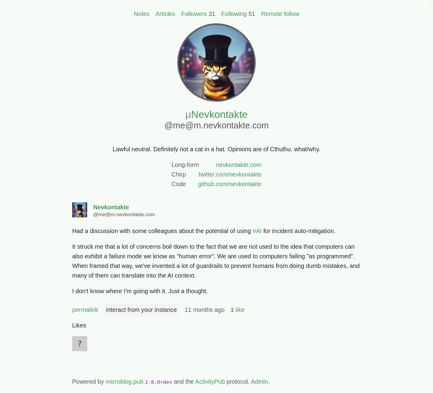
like (238, 309)
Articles (165, 14)
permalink (85, 309)
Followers (194, 14)
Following (234, 14)
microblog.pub (124, 381)
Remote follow (280, 14)
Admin (259, 381)
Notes (141, 14)
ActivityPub (210, 381)
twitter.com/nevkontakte (230, 174)
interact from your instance (141, 309)
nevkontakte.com (238, 164)
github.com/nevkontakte (229, 184)
